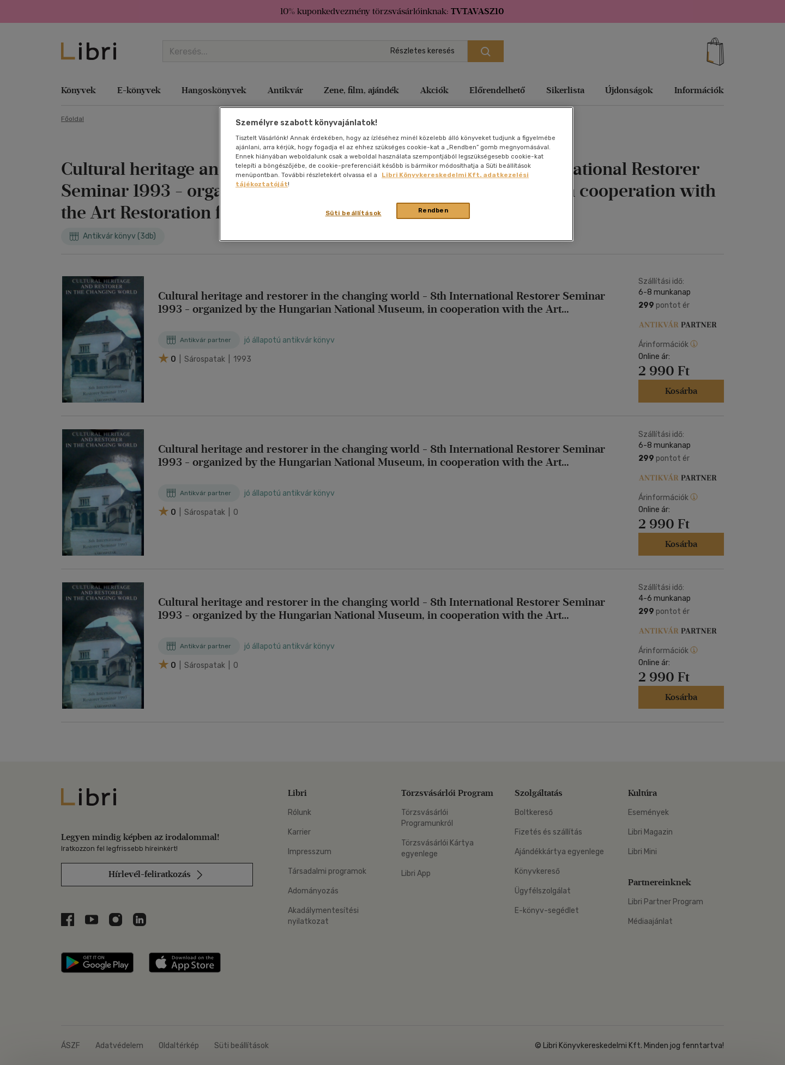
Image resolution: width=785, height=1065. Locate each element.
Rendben (433, 210)
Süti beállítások (353, 213)
